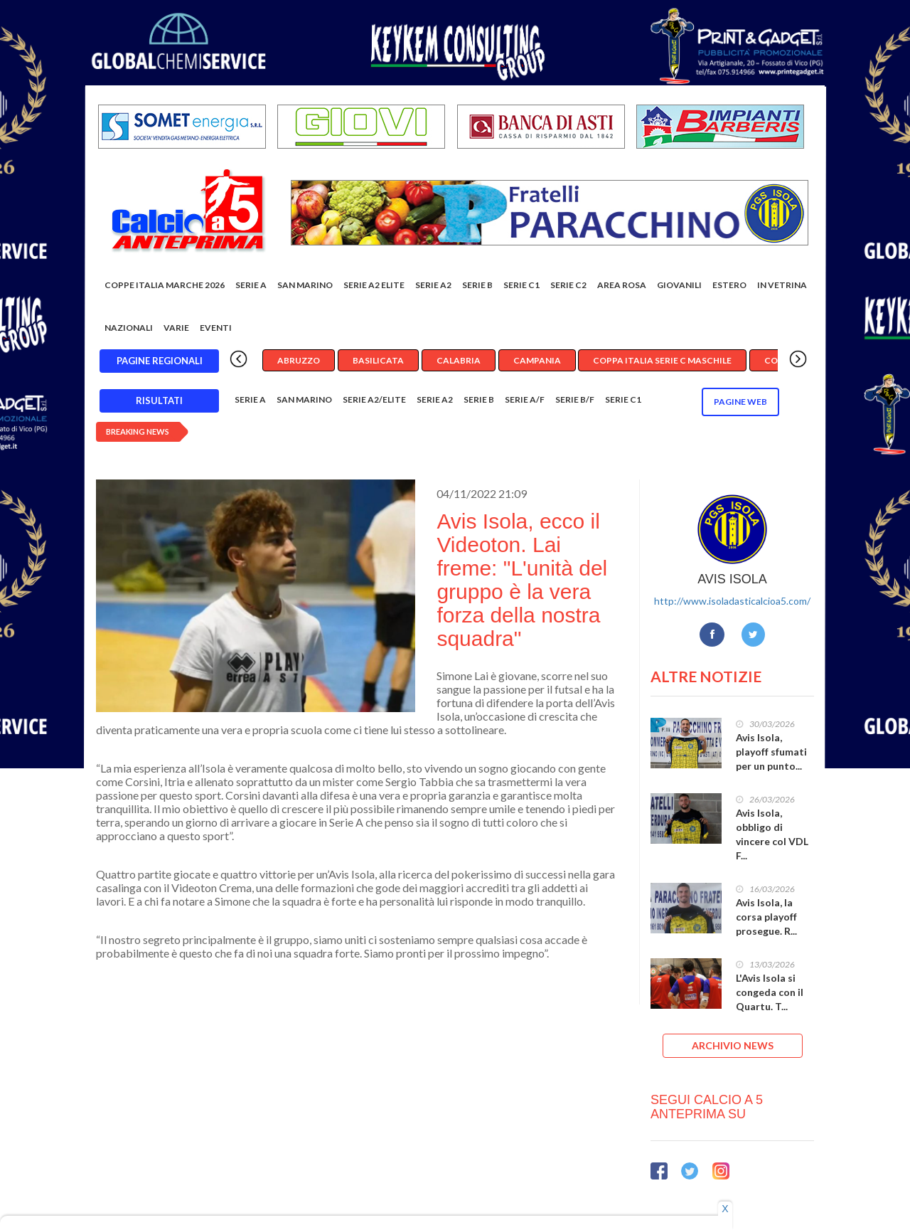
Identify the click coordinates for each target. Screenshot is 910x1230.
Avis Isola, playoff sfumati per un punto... (771, 751)
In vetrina (782, 285)
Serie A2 (433, 285)
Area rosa (621, 285)
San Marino (305, 285)
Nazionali (129, 327)
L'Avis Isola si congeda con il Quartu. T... (769, 992)
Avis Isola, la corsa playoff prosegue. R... (766, 916)
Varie (176, 327)
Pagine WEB (740, 401)
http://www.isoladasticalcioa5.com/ (732, 601)
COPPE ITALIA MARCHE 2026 (165, 285)
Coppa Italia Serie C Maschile (662, 360)
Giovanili (679, 285)
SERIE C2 (568, 285)
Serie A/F (525, 399)
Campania (537, 360)
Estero (729, 285)
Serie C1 (521, 285)
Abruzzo (298, 360)
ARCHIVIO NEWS (733, 1045)
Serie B (477, 285)
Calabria (459, 360)
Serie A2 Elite (374, 285)
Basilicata (378, 360)
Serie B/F (574, 399)
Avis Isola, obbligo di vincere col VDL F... (772, 834)
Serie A (251, 285)
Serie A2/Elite (374, 399)
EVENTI (216, 327)
